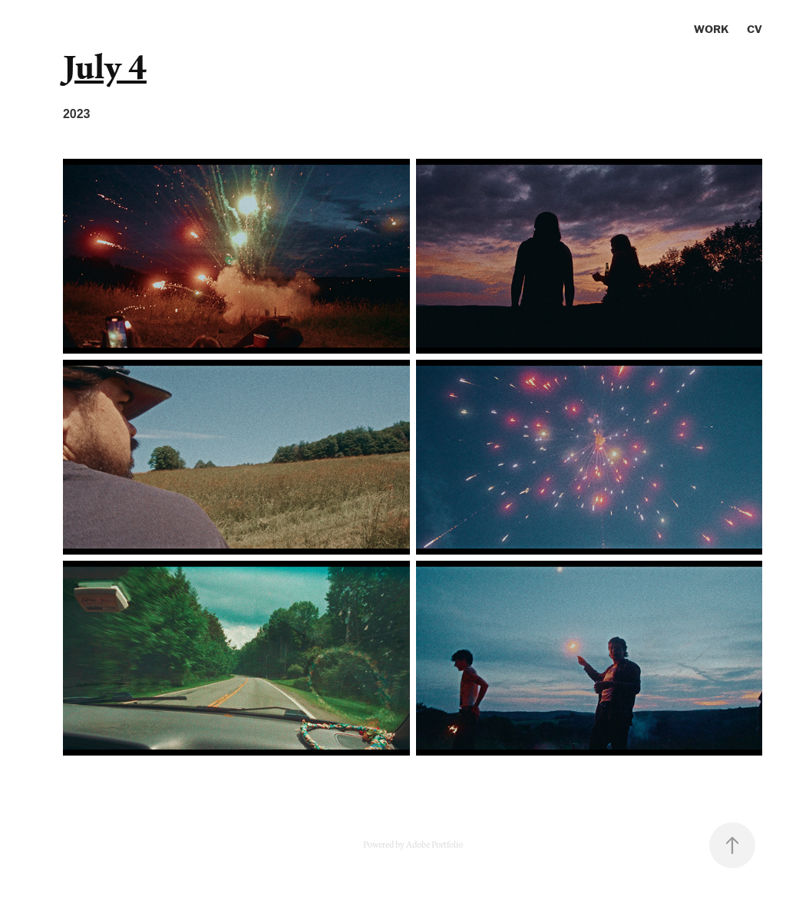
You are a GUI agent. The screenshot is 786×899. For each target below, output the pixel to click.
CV (754, 29)
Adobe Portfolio (434, 845)
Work (711, 29)
